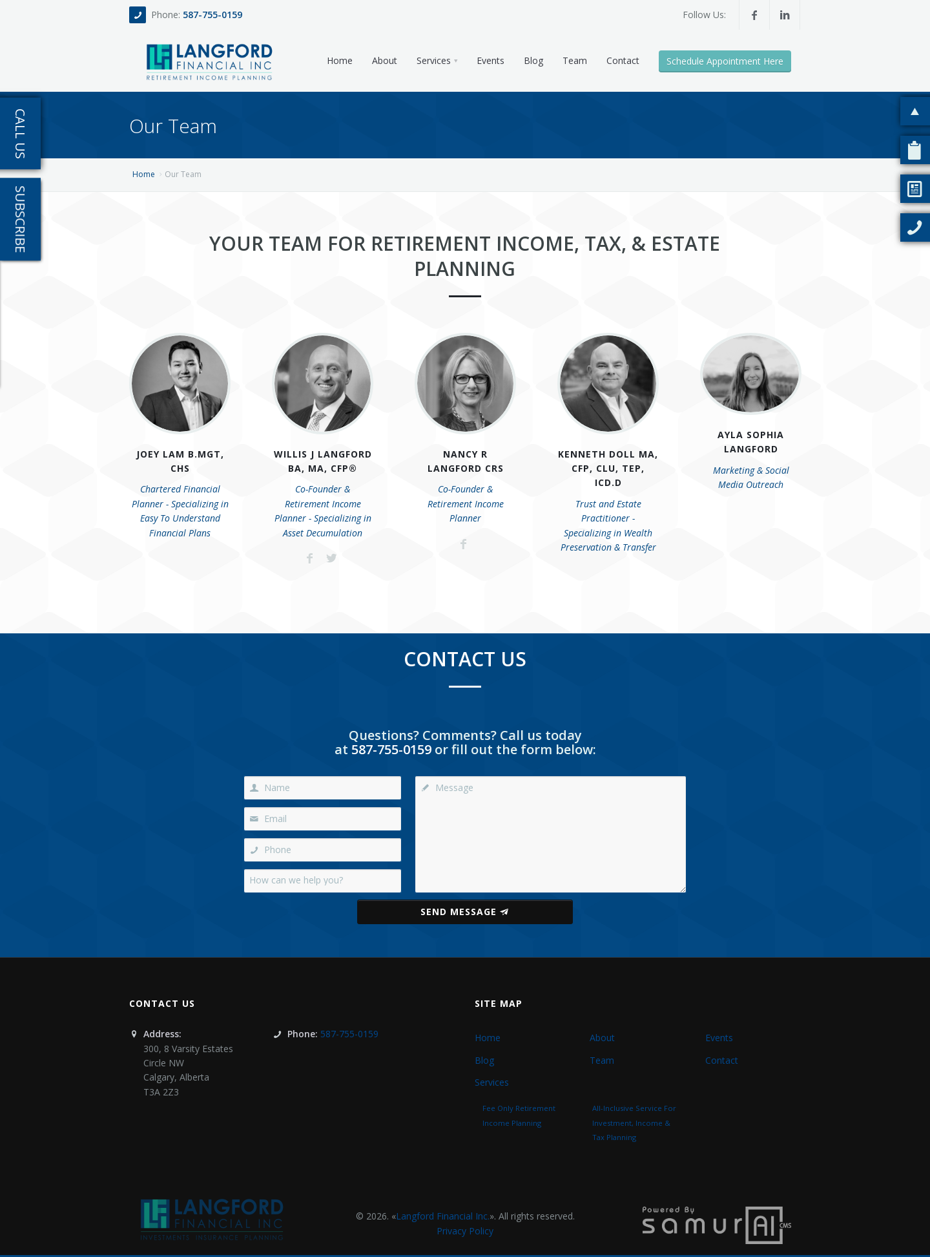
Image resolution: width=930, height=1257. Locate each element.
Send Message (464, 911)
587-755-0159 (212, 14)
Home (143, 174)
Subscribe (20, 219)
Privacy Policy (465, 1231)
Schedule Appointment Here (724, 61)
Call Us (20, 134)
